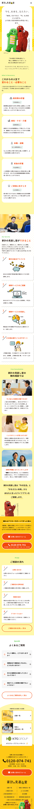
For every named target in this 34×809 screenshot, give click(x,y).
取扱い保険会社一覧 (24, 787)
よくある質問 (24, 791)
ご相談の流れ (9, 791)
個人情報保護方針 (9, 797)
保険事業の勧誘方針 (24, 797)
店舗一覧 (9, 787)
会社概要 (24, 794)
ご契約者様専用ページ (9, 794)
